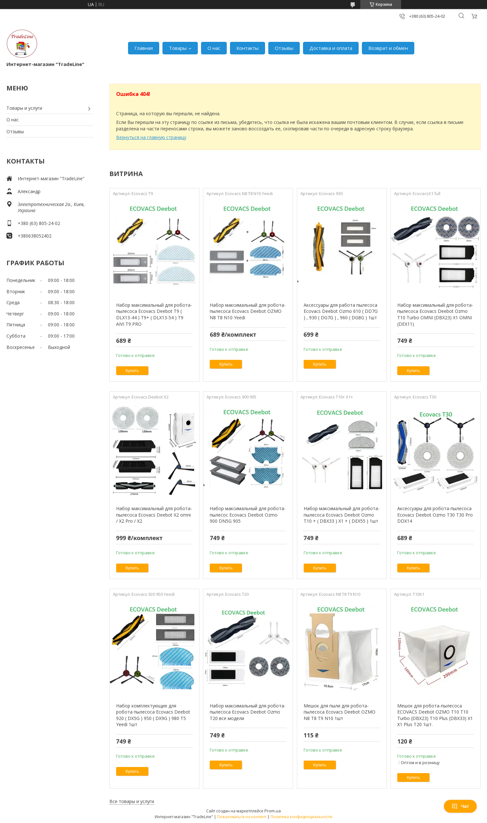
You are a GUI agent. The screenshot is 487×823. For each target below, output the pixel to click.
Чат (460, 806)
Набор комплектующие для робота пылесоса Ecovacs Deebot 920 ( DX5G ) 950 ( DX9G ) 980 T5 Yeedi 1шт (153, 715)
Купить (132, 370)
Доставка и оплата (330, 48)
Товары (178, 48)
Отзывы (284, 48)
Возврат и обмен (388, 48)
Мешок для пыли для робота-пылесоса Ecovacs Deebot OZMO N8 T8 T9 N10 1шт (339, 712)
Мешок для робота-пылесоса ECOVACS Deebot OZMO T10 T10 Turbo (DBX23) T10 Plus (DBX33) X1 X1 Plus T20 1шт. (435, 715)
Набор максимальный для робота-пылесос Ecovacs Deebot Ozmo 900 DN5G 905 (248, 514)
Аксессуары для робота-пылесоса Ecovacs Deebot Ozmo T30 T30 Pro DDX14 (435, 514)
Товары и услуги (24, 108)
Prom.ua (272, 811)
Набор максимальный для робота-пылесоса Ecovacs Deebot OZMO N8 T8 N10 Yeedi (248, 311)
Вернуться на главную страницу (151, 137)
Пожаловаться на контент (241, 816)
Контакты (247, 48)
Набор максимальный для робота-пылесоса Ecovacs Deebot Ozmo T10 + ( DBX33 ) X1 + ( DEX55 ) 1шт (342, 514)
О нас (213, 48)
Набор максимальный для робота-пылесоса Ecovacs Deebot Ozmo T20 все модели (248, 712)
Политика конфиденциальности (301, 816)
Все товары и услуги (131, 801)
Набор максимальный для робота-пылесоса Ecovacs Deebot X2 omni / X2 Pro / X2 (154, 514)
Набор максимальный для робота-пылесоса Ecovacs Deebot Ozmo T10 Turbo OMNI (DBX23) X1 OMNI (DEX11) (435, 314)
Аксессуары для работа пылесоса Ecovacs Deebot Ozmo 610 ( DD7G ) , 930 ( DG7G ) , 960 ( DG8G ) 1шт (341, 311)
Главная (143, 48)
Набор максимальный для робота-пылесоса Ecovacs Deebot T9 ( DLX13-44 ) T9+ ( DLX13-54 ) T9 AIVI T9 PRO (154, 314)
